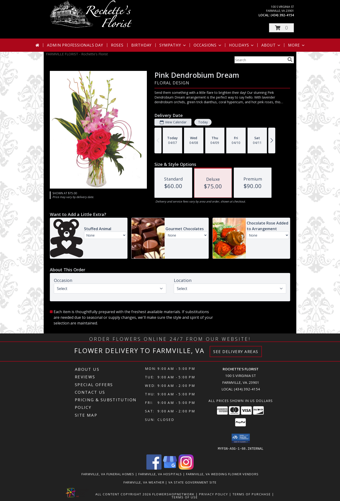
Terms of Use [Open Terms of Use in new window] (185, 497)
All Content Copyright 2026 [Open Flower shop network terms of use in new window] (123, 494)
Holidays (242, 45)
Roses (117, 45)
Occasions (208, 45)
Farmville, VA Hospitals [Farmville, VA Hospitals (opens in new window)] (160, 474)
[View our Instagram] (186, 468)
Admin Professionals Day (75, 45)
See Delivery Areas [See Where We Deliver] (235, 351)
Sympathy (173, 45)
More (296, 45)
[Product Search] (260, 59)
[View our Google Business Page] (170, 468)
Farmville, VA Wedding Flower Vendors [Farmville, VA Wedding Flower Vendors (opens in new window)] (222, 474)
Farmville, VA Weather (143, 482)
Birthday (141, 45)
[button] (281, 27)
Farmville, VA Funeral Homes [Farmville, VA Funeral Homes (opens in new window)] (107, 474)
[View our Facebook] (154, 468)
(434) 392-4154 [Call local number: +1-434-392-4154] (282, 15)
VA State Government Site (192, 482)
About (271, 45)
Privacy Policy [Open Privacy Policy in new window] (213, 494)
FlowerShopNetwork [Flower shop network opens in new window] (173, 494)
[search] (290, 59)
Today (203, 122)
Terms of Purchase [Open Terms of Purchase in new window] (252, 494)
